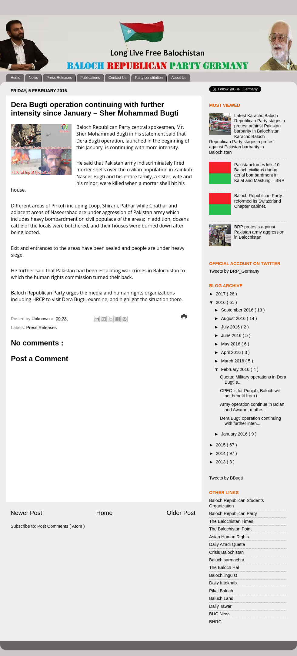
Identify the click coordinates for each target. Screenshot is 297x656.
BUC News (219, 613)
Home (15, 78)
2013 (221, 461)
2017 (221, 293)
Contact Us (117, 78)
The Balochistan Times (231, 521)
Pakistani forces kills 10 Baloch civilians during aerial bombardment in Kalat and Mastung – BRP (259, 172)
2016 (221, 302)
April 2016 (231, 352)
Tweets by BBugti (226, 478)
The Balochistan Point (230, 528)
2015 (221, 444)
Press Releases (59, 78)
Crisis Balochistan (226, 552)
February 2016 (236, 369)
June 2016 (232, 335)
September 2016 (238, 310)
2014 (221, 453)
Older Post (181, 513)
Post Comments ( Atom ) (61, 526)
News (33, 78)
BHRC (215, 621)
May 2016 (231, 343)
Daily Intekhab (223, 582)
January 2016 (235, 434)
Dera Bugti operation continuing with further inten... (250, 421)
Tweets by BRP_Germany (234, 271)
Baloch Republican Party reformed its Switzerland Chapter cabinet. (258, 201)
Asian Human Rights (229, 536)
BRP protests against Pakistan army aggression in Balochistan (259, 232)
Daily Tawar (220, 606)
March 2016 (233, 360)
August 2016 (234, 318)
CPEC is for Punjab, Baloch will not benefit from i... (250, 393)
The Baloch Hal (224, 567)
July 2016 (231, 327)
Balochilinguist (223, 575)
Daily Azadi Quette (227, 544)
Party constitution (149, 78)
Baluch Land (221, 598)
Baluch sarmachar (226, 559)
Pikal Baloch (221, 590)
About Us (178, 78)
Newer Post (26, 513)
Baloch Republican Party (233, 513)
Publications (90, 78)
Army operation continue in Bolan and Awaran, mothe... (252, 407)
